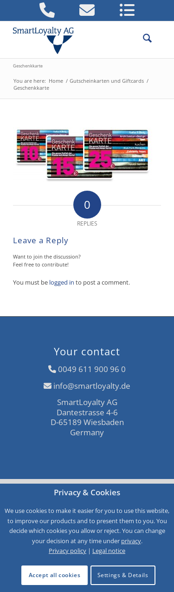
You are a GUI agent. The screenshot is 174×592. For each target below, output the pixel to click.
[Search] (143, 39)
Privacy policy (67, 550)
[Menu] (156, 39)
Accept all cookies (55, 575)
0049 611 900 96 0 (92, 369)
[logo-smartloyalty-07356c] (72, 39)
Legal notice (108, 550)
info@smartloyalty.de (91, 385)
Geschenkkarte (28, 66)
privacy (131, 541)
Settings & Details (122, 575)
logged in (61, 282)
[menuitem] (143, 39)
